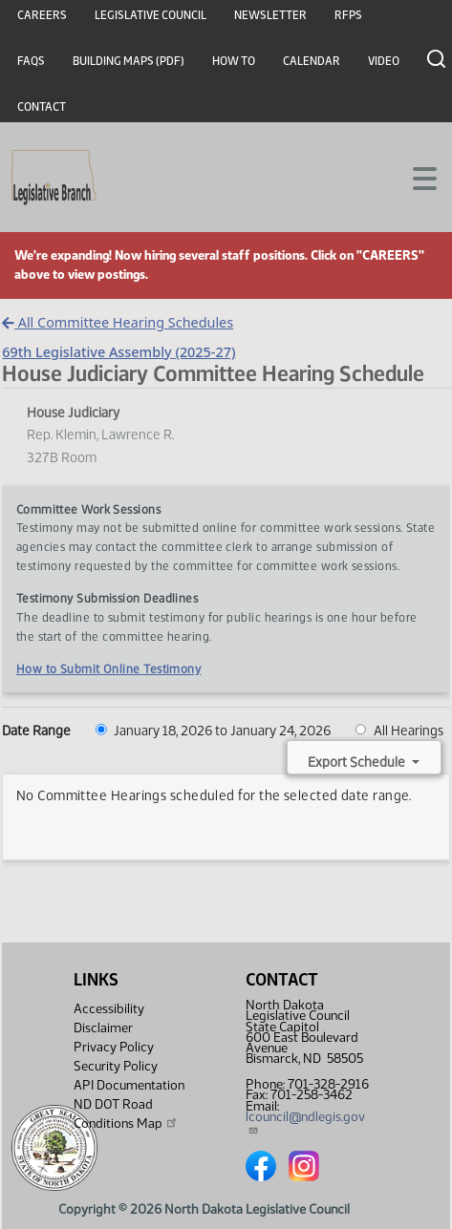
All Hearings (399, 730)
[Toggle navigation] (414, 177)
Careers (42, 15)
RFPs (348, 15)
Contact (41, 107)
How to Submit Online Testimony (109, 669)
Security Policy (116, 1066)
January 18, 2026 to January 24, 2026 (213, 730)
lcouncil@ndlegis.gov (305, 1122)
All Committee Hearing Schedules (117, 322)
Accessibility (109, 1009)
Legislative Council (150, 15)
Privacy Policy (114, 1047)
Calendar (311, 61)
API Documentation (129, 1085)
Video (383, 61)
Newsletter (270, 15)
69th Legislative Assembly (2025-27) (118, 352)
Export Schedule (358, 762)
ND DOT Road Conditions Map (126, 1114)
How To (233, 61)
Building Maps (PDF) (128, 61)
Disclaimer (103, 1028)
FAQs (31, 61)
